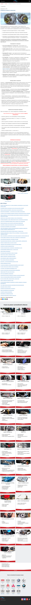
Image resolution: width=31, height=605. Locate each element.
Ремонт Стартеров (8, 185)
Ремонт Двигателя (8, 201)
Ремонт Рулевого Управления (23, 193)
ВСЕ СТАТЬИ (4, 203)
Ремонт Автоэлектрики (8, 193)
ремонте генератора (6, 68)
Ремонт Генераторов (22, 185)
